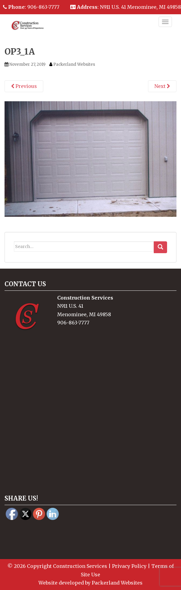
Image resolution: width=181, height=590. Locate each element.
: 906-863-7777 (31, 7)
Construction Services (80, 566)
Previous (24, 86)
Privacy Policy (129, 566)
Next (162, 86)
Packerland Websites (74, 64)
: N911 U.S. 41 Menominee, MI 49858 (125, 7)
